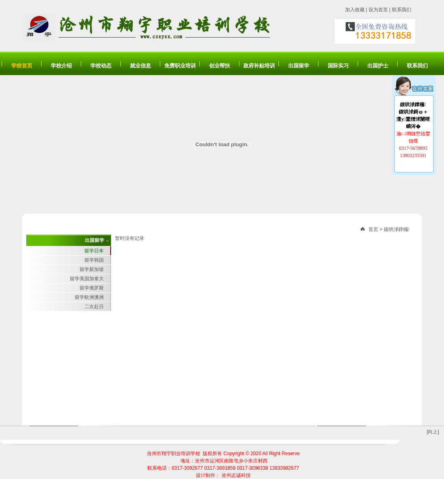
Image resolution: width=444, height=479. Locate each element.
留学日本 (94, 251)
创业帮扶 (219, 66)
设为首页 (378, 10)
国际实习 (338, 66)
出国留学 (298, 66)
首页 (373, 229)
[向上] (433, 432)
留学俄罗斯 (92, 288)
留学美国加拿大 (87, 279)
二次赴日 (94, 306)
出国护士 (377, 66)
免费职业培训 (180, 66)
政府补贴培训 (259, 66)
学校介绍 (61, 66)
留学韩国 (94, 260)
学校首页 (21, 66)
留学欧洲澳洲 (89, 297)
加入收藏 (354, 10)
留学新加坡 (92, 269)
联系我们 (401, 10)
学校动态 (100, 66)
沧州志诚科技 (236, 475)
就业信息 (140, 66)
